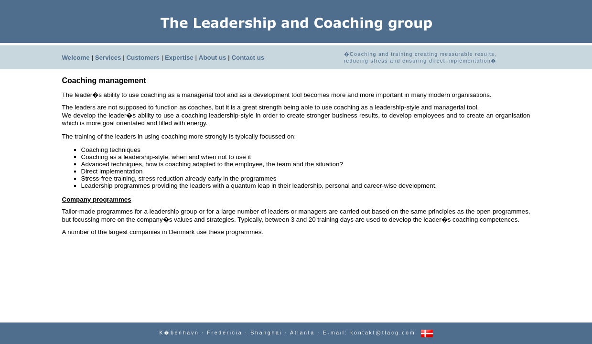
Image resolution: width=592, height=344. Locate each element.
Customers (143, 57)
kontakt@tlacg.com (382, 332)
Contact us (247, 57)
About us (212, 57)
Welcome (76, 57)
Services (108, 57)
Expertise (179, 57)
